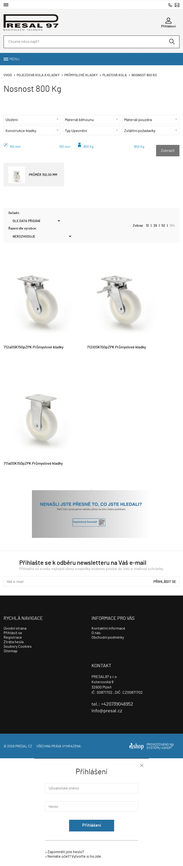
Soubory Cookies (18, 646)
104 (172, 225)
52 (163, 225)
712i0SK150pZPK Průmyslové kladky (116, 347)
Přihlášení (91, 825)
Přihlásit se (164, 582)
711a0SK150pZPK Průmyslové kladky (33, 463)
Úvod (8, 75)
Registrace (13, 637)
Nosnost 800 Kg (144, 75)
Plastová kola (114, 75)
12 (147, 225)
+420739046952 (170, 5)
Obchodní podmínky (108, 637)
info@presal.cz (177, 5)
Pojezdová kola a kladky (38, 75)
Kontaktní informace (108, 628)
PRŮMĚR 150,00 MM (32, 175)
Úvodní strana (15, 628)
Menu (14, 59)
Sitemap (10, 651)
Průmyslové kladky (81, 75)
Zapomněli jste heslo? (65, 852)
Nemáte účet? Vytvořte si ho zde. (74, 856)
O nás (96, 633)
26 (155, 225)
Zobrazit (168, 151)
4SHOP (167, 748)
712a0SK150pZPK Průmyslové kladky (34, 347)
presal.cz (23, 746)
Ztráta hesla (14, 642)
